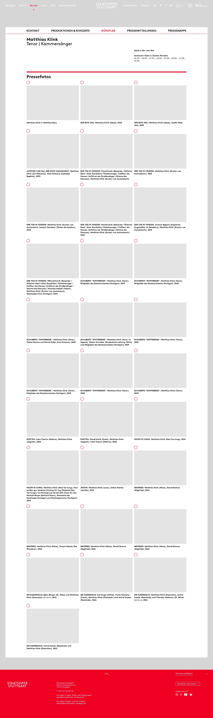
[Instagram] (177, 694)
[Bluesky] (191, 694)
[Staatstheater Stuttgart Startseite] (106, 5)
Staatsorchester (67, 5)
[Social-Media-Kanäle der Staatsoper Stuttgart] (161, 5)
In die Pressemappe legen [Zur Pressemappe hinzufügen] (28, 82)
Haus (44, 5)
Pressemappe (177, 30)
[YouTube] (185, 694)
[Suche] (166, 5)
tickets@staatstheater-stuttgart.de (71, 703)
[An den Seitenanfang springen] (106, 674)
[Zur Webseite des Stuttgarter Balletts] (180, 5)
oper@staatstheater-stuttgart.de (70, 697)
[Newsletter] (171, 5)
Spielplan (10, 5)
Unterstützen (130, 5)
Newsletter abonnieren (186, 684)
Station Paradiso (160, 55)
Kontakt (33, 30)
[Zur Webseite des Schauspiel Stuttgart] (190, 5)
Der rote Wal (148, 50)
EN (155, 5)
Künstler (108, 30)
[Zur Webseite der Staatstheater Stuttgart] (201, 5)
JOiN (52, 5)
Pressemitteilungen (141, 30)
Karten (22, 5)
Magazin (145, 5)
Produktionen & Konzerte (70, 30)
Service (33, 5)
